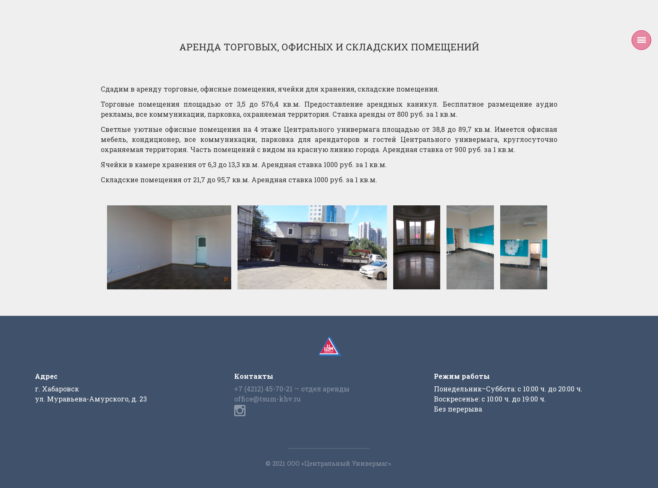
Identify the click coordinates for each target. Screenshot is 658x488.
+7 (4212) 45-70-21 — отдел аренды (292, 388)
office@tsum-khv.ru (267, 398)
